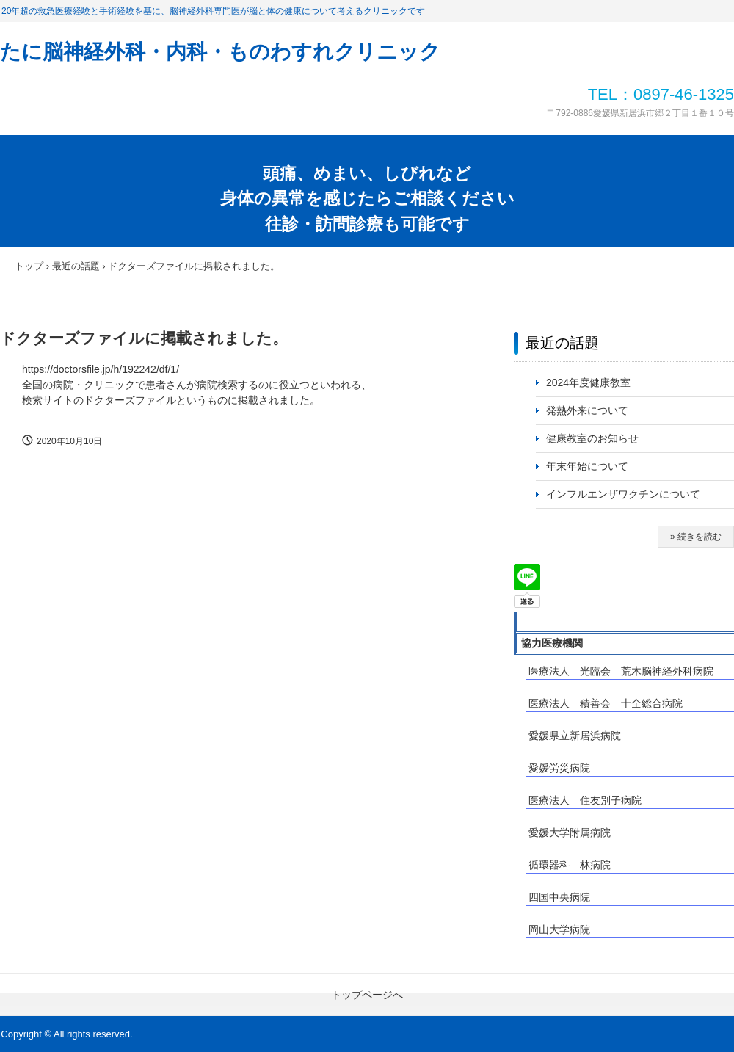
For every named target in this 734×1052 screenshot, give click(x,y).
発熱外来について (587, 410)
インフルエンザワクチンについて (628, 494)
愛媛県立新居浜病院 (574, 735)
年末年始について (587, 466)
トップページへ (367, 995)
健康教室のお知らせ (592, 438)
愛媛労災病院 (559, 768)
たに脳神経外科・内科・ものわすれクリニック (220, 51)
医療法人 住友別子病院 (585, 800)
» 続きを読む (696, 537)
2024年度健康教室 (588, 382)
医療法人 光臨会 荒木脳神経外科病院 (620, 671)
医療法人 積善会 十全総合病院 (605, 703)
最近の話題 (562, 343)
